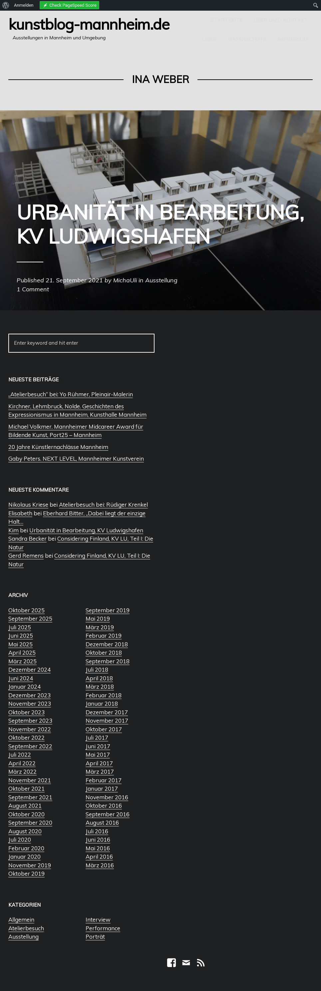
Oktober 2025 (26, 610)
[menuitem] (6, 5)
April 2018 (99, 678)
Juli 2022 (19, 754)
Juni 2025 (20, 635)
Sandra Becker (27, 538)
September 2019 (108, 610)
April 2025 (22, 652)
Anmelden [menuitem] (24, 5)
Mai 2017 (98, 754)
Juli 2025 (19, 627)
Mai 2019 (98, 618)
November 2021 (29, 780)
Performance (103, 928)
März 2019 (100, 627)
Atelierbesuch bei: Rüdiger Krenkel (103, 504)
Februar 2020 (26, 848)
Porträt (95, 936)
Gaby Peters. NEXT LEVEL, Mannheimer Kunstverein (76, 458)
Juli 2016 (97, 831)
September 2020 (30, 822)
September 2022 (30, 746)
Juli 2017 (97, 737)
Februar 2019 (104, 635)
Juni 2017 (98, 746)
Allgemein (21, 919)
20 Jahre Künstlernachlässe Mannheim (58, 446)
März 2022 (22, 771)
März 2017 (100, 771)
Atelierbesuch (26, 928)
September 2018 (108, 661)
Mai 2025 (20, 644)
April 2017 (99, 763)
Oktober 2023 (26, 712)
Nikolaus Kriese (28, 504)
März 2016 (100, 865)
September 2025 (30, 618)
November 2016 (107, 797)
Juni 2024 (20, 678)
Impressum (292, 39)
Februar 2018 (104, 695)
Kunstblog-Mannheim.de (88, 24)
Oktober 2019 (26, 873)
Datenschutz (247, 39)
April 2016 (99, 856)
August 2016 (102, 822)
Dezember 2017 (107, 712)
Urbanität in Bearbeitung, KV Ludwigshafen (86, 530)
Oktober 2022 (26, 737)
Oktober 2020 (26, 814)
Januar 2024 (24, 686)
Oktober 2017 (104, 729)
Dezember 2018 (107, 644)
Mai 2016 (98, 848)
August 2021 (25, 805)
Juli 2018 (97, 669)
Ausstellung (23, 936)
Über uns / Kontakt (281, 20)
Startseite (226, 20)
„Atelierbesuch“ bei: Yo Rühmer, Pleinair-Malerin (70, 394)
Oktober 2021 (26, 788)
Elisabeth (20, 513)
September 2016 (108, 814)
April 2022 (22, 763)
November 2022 (29, 729)
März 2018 (100, 686)
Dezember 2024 (29, 669)
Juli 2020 (19, 839)
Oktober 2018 (104, 652)
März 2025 (22, 661)
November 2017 (107, 720)
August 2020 (25, 831)
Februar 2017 (104, 780)
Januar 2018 (102, 703)
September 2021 (30, 797)
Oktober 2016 (104, 805)
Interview (98, 919)
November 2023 (29, 703)
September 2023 (30, 720)
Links (209, 39)
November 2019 (29, 865)
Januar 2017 (102, 788)
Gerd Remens (26, 555)
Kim (13, 530)
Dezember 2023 (29, 695)
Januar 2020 (24, 856)
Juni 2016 (98, 839)
